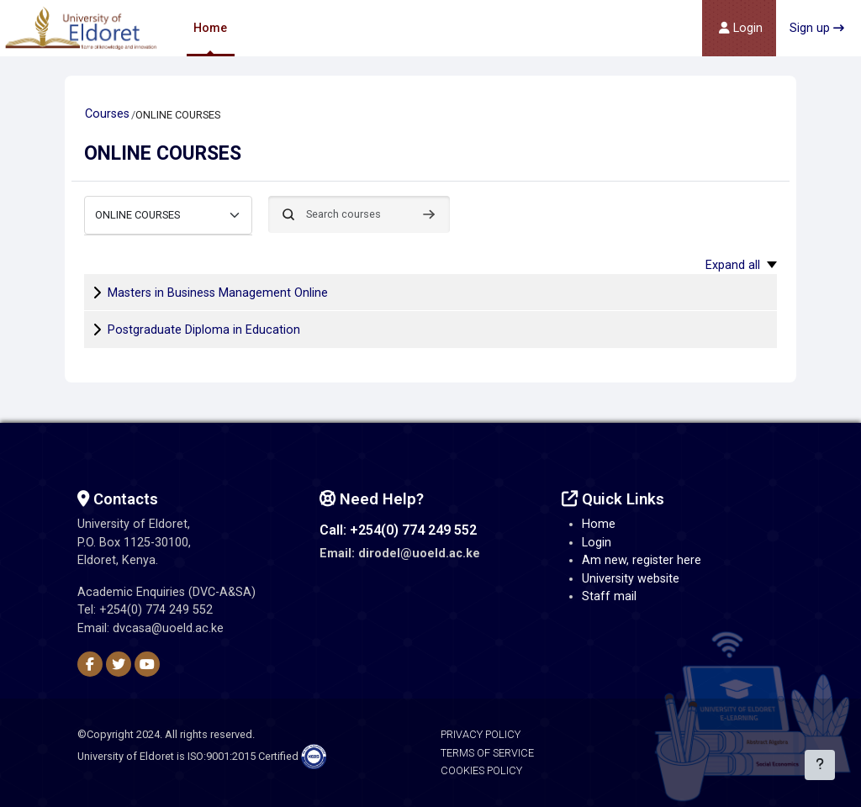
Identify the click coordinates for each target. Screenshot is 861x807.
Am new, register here (641, 560)
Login (596, 542)
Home (598, 524)
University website (630, 579)
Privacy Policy (480, 734)
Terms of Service (487, 752)
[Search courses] (359, 214)
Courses (107, 114)
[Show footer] (819, 765)
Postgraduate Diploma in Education (204, 330)
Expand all (732, 265)
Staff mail (609, 596)
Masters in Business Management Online (218, 293)
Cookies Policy (481, 770)
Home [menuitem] (210, 27)
